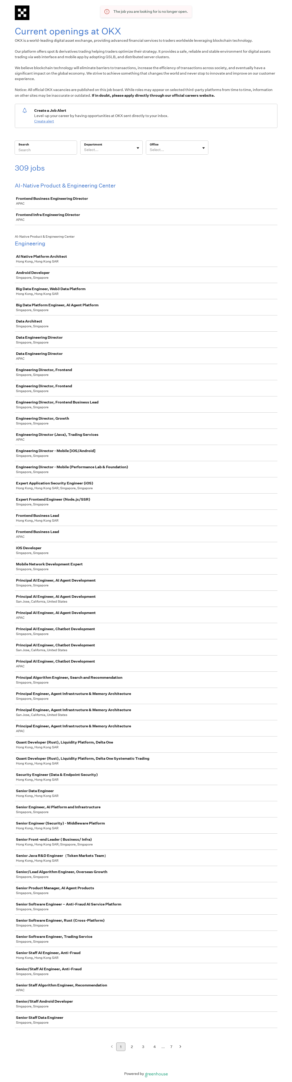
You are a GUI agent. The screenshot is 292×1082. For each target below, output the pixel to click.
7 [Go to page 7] (171, 1047)
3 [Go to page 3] (143, 1047)
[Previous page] (112, 1047)
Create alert (44, 121)
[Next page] (180, 1047)
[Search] (46, 150)
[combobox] (84, 149)
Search (23, 144)
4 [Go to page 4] (154, 1047)
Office (154, 144)
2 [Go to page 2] (132, 1047)
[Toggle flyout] (138, 148)
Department (93, 144)
